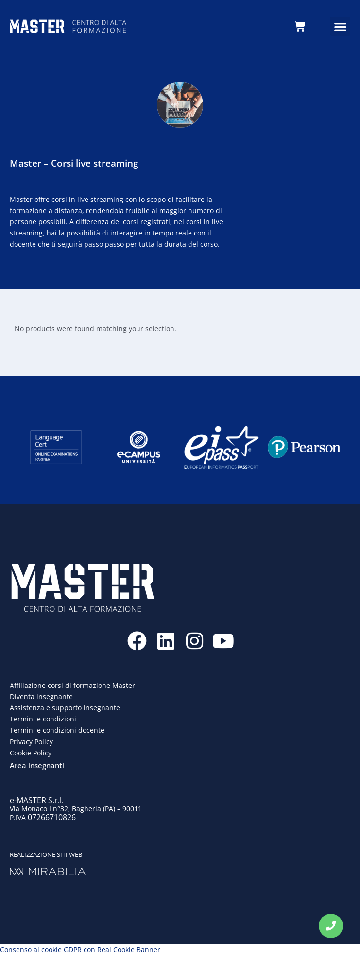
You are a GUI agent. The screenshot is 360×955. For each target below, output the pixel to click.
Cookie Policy (30, 752)
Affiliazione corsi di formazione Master (72, 685)
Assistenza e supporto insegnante (65, 707)
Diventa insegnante (41, 696)
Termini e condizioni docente (57, 730)
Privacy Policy (31, 741)
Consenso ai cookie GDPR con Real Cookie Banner (80, 949)
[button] (340, 26)
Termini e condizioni (43, 718)
